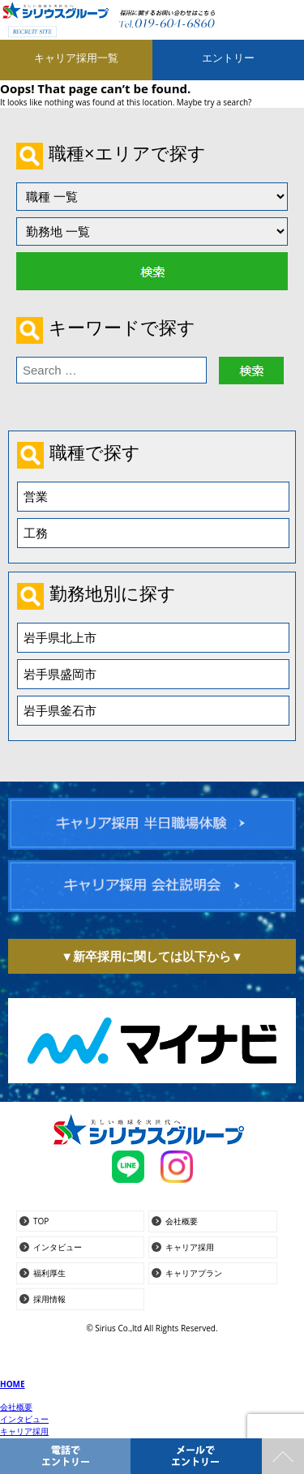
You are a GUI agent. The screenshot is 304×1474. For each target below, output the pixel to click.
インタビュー (57, 1247)
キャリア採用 (189, 1247)
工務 (36, 533)
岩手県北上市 (60, 637)
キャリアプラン (193, 1273)
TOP (41, 1221)
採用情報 (49, 1299)
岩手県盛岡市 (60, 674)
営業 (36, 496)
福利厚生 (49, 1273)
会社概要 (181, 1221)
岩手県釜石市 (60, 710)
